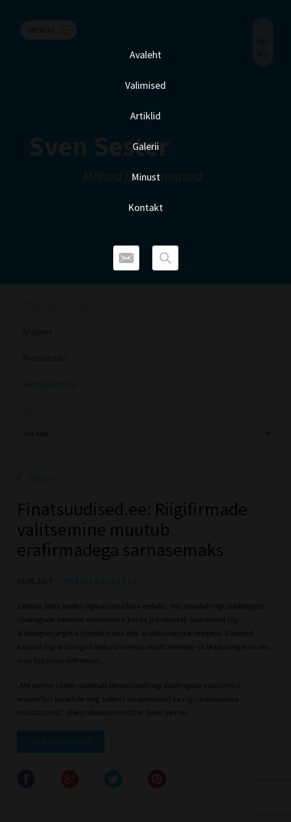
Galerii (145, 146)
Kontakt (145, 207)
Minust (145, 176)
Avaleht (145, 54)
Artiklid (145, 115)
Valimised (145, 85)
